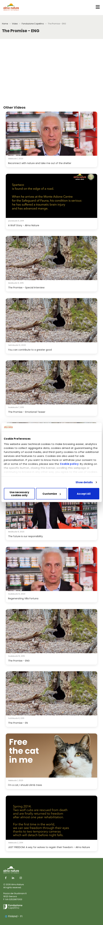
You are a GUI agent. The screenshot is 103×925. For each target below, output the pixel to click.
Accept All (84, 494)
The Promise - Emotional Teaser (26, 412)
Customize (51, 494)
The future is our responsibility (25, 536)
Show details (84, 482)
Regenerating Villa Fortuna (23, 598)
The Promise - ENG (19, 660)
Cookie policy (69, 463)
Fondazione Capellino (33, 23)
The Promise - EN (18, 723)
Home (5, 23)
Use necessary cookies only (19, 494)
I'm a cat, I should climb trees (25, 785)
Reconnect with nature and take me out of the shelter (39, 163)
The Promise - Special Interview (26, 287)
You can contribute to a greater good (30, 349)
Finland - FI (13, 916)
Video (15, 23)
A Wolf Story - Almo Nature (23, 225)
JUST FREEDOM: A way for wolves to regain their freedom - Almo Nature (49, 847)
